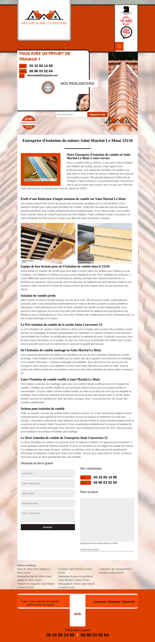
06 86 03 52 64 (105, 482)
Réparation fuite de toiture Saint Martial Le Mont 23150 (34, 578)
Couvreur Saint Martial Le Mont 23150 (75, 571)
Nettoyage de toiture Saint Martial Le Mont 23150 (76, 585)
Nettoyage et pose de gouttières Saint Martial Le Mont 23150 (75, 578)
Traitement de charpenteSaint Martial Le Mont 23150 (115, 571)
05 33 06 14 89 (105, 477)
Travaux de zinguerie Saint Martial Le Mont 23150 (35, 585)
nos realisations (77, 83)
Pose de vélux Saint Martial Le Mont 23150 (33, 571)
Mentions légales (41, 605)
